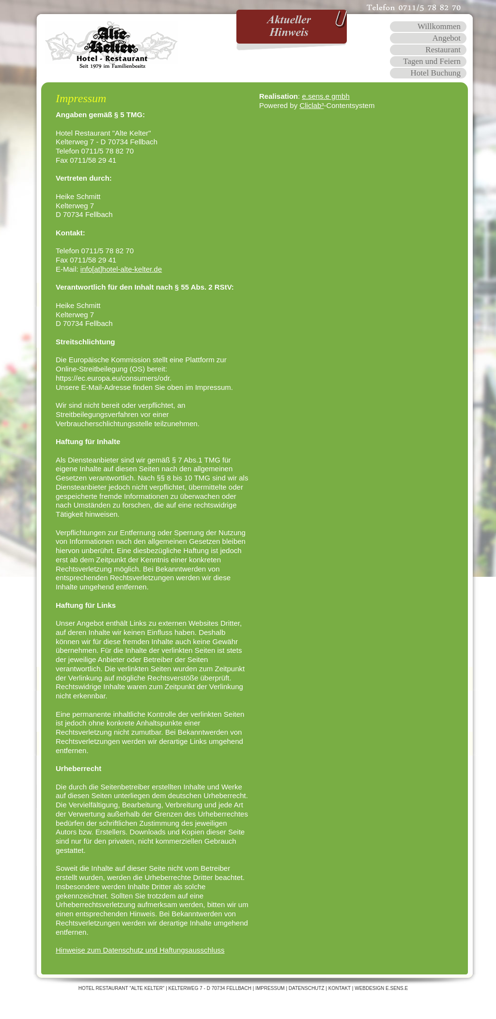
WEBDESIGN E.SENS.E (381, 988)
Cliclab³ (311, 105)
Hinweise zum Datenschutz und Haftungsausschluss (140, 950)
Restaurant (443, 49)
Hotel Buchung (436, 72)
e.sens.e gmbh (325, 96)
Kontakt (339, 988)
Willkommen (439, 26)
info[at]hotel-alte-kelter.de (121, 269)
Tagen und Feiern (432, 61)
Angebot (446, 38)
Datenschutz (307, 988)
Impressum (270, 988)
